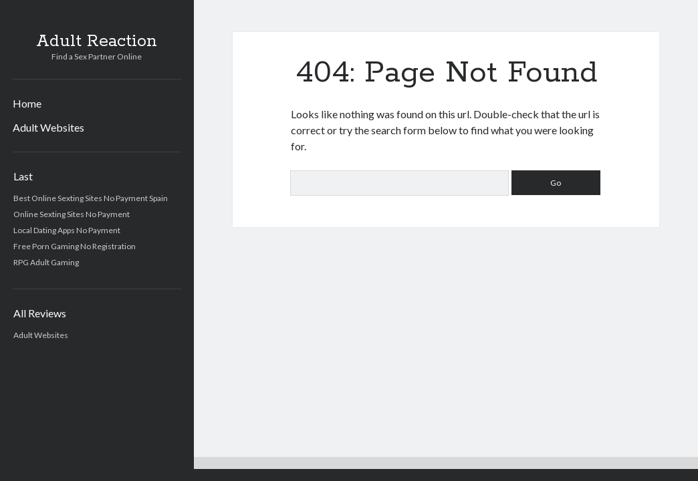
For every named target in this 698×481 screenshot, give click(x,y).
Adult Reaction (96, 41)
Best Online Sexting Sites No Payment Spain (90, 198)
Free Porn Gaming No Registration (74, 246)
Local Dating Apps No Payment (66, 230)
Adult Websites (48, 127)
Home (27, 103)
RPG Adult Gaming (46, 262)
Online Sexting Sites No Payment (71, 214)
